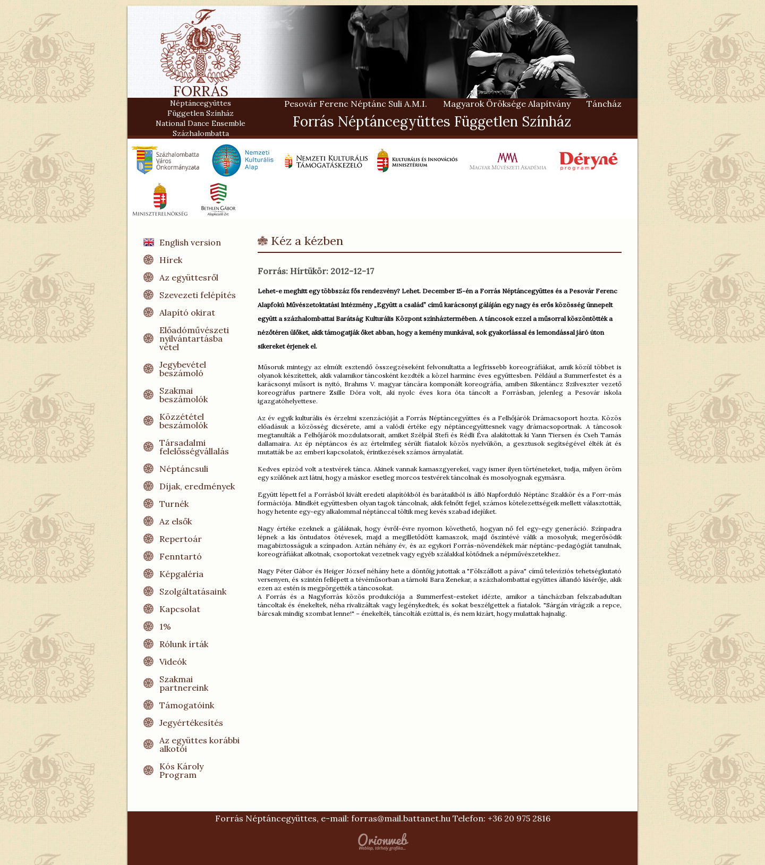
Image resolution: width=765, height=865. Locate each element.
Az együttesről (188, 277)
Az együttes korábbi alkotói (199, 744)
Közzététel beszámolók (183, 420)
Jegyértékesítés (191, 722)
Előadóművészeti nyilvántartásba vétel (194, 338)
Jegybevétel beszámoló (182, 368)
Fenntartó (180, 556)
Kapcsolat (179, 609)
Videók (172, 661)
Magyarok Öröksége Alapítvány (507, 103)
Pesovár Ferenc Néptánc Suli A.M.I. (355, 103)
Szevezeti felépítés (197, 295)
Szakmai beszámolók (183, 394)
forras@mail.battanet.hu (400, 818)
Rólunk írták (183, 644)
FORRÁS (200, 95)
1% (165, 626)
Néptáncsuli (183, 468)
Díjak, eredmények (197, 486)
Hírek (170, 260)
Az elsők (175, 521)
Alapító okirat (187, 312)
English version (190, 242)
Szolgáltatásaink (192, 591)
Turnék (174, 503)
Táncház (604, 103)
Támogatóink (186, 705)
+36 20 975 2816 (519, 818)
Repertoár (180, 538)
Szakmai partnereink (183, 683)
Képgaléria (181, 574)
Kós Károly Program (181, 770)
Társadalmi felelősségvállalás (194, 446)
